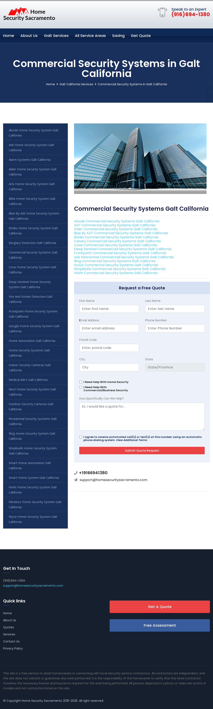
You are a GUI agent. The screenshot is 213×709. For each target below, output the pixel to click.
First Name (87, 301)
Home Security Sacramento (42, 701)
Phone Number (156, 320)
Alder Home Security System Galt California (33, 171)
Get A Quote (160, 606)
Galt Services (56, 35)
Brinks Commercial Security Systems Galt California (116, 237)
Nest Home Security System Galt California (32, 391)
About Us (29, 35)
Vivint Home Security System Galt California (33, 489)
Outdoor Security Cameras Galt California (31, 406)
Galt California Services (76, 84)
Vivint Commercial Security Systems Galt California (115, 272)
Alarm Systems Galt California (30, 159)
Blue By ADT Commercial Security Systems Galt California (121, 233)
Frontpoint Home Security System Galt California (33, 313)
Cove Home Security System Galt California (32, 269)
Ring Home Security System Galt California (32, 436)
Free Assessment (160, 625)
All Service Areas (90, 35)
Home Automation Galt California (32, 341)
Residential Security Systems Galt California (33, 421)
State (149, 359)
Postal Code (88, 340)
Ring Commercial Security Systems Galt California (114, 261)
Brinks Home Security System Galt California (33, 230)
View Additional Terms (131, 440)
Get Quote (141, 35)
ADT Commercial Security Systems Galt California (114, 225)
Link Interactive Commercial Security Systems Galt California (123, 257)
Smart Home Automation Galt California (30, 465)
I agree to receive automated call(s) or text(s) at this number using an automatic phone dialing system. (142, 438)
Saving (118, 35)
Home (8, 35)
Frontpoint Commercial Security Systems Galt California (120, 253)
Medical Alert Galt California (28, 380)
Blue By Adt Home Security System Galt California (34, 215)
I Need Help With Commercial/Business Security (105, 389)
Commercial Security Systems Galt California (33, 254)
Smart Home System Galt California (34, 477)
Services (9, 634)
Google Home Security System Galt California (34, 328)
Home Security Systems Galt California (29, 352)
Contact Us (11, 641)
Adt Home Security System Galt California (31, 147)
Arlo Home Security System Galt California (32, 186)
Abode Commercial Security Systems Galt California (116, 221)
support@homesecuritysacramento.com (113, 480)
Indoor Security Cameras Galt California (30, 367)
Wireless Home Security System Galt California (35, 504)
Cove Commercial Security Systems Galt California (115, 245)
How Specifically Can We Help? (101, 398)
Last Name (153, 301)
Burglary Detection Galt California (32, 243)
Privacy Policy (13, 648)
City (82, 359)
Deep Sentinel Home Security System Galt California (30, 284)
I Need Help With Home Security (106, 382)
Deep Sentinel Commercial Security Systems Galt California (122, 249)
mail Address (89, 320)
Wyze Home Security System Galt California (33, 519)
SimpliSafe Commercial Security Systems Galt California (119, 269)
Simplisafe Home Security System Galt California (33, 450)
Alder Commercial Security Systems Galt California (115, 229)
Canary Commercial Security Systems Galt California (117, 241)
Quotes (8, 627)
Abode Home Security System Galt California (33, 132)
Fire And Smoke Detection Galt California (30, 299)
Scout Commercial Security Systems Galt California (116, 265)
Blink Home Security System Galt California (32, 201)
